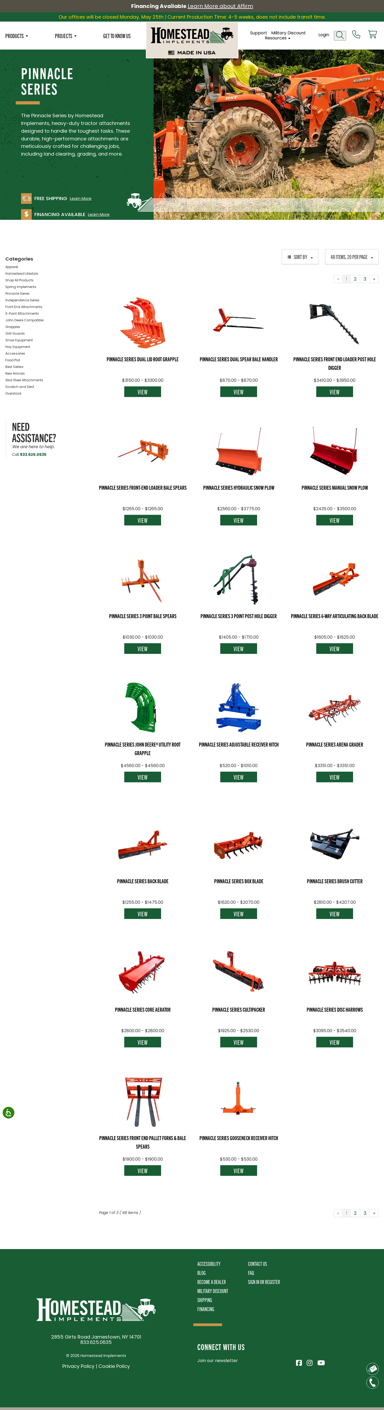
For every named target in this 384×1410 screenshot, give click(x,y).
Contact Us (257, 1263)
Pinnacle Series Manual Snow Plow (335, 487)
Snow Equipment (19, 340)
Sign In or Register (264, 1281)
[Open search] (340, 35)
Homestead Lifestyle (21, 273)
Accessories (15, 353)
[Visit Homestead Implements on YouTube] (320, 1362)
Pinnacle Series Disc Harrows (335, 1009)
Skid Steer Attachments (24, 380)
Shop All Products (19, 280)
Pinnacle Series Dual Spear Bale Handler (239, 358)
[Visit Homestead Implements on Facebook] (298, 1362)
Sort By (300, 256)
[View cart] (372, 35)
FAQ (251, 1272)
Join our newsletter (217, 1361)
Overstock (13, 393)
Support (258, 33)
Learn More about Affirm (220, 6)
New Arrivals (15, 373)
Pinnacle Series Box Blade (238, 880)
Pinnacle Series (17, 293)
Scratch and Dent (19, 386)
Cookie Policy (114, 1366)
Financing (205, 1309)
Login (323, 35)
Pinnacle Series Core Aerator (143, 1009)
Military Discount (288, 33)
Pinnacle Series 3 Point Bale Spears (143, 615)
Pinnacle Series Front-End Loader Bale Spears (143, 487)
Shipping (204, 1299)
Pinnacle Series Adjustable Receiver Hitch (239, 744)
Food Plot (12, 360)
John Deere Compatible (24, 320)
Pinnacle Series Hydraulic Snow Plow (238, 487)
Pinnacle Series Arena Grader (334, 744)
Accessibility (209, 1263)
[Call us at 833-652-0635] (356, 35)
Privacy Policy (78, 1366)
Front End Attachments (23, 307)
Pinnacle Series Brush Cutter (335, 880)
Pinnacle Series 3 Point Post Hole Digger (239, 615)
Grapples (12, 327)
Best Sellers (14, 366)
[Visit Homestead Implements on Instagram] (309, 1362)
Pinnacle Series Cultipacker (238, 1009)
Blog (201, 1272)
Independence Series (22, 300)
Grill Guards (15, 333)
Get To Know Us (117, 35)
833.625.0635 (33, 454)
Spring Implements (20, 287)
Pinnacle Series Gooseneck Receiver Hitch (238, 1137)
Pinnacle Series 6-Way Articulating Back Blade (334, 615)
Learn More (80, 198)
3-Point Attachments (22, 313)
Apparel (11, 267)
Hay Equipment (17, 347)
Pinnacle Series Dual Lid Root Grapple (143, 358)
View (143, 392)
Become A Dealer (211, 1281)
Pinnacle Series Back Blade (143, 880)
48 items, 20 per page (352, 256)
